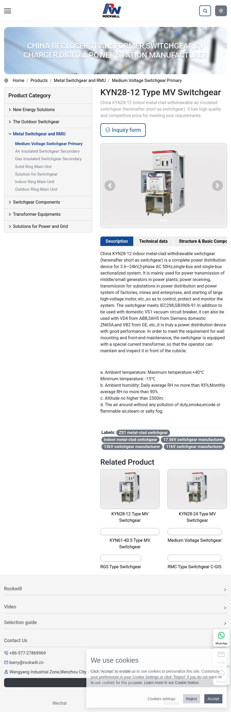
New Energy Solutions (34, 109)
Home (18, 80)
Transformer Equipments (36, 214)
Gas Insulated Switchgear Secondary (48, 158)
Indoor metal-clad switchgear (130, 439)
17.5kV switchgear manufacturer (193, 439)
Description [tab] (117, 241)
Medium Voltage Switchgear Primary (147, 80)
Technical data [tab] (153, 241)
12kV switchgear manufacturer (132, 446)
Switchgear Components (36, 202)
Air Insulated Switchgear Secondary (47, 151)
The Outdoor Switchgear (36, 121)
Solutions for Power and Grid (40, 226)
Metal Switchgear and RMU (80, 80)
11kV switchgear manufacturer (194, 446)
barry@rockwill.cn (26, 662)
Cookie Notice (186, 682)
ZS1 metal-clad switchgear (143, 432)
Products (39, 80)
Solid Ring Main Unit (33, 166)
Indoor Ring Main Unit (34, 181)
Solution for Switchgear (36, 174)
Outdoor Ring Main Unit (36, 189)
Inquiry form (123, 130)
